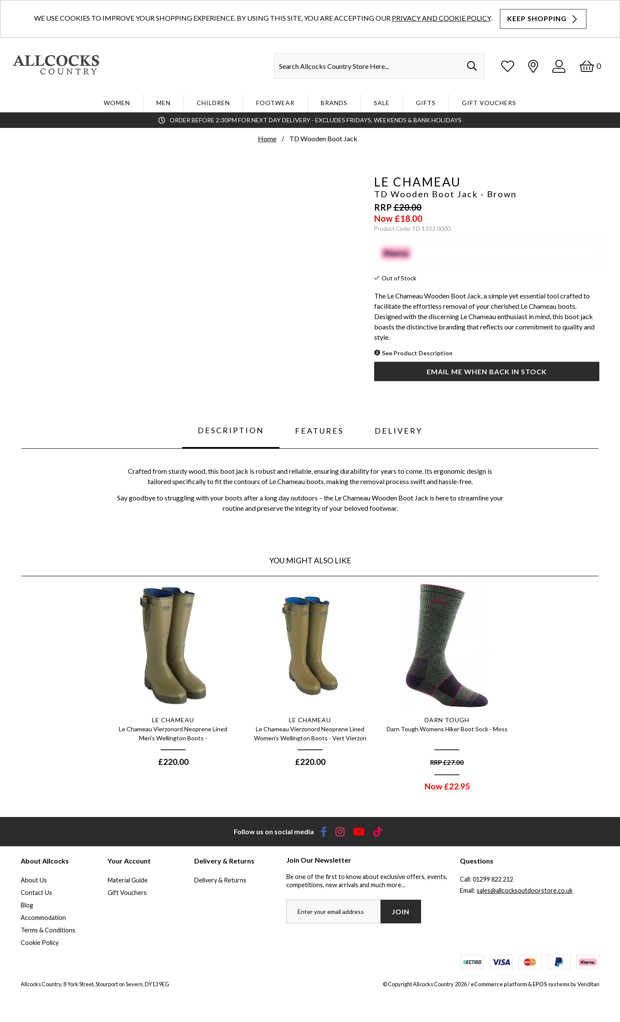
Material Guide (128, 880)
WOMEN (117, 102)
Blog (27, 905)
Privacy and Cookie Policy (441, 18)
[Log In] (558, 66)
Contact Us (36, 892)
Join (400, 911)
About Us (34, 880)
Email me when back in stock (487, 371)
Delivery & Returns (220, 880)
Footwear (275, 102)
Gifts (426, 102)
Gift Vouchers (489, 102)
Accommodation (43, 917)
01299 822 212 (493, 879)
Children (213, 102)
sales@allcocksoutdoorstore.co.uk (525, 890)
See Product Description (417, 353)
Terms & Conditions (48, 930)
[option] (173, 679)
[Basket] (590, 66)
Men (163, 102)
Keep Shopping (543, 18)
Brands (334, 102)
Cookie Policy (40, 942)
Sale (382, 102)
